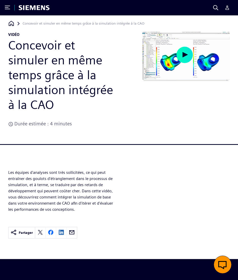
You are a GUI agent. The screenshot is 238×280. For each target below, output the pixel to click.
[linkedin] (61, 232)
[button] (223, 265)
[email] (72, 232)
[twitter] (40, 232)
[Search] (215, 7)
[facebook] (51, 232)
